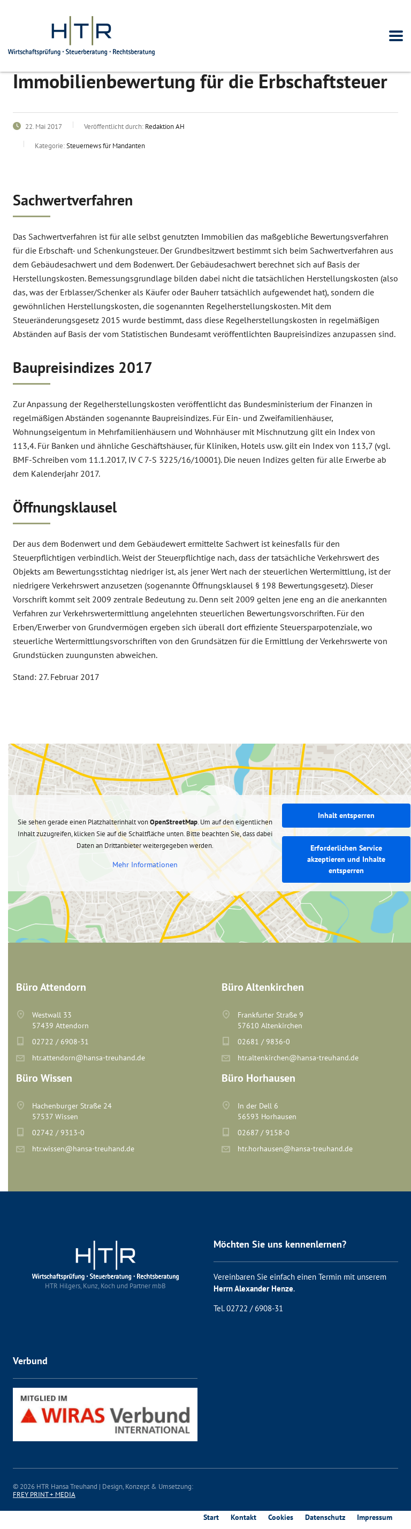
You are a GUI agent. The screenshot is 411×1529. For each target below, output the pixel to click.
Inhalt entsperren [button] (346, 815)
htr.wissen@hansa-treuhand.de (83, 1148)
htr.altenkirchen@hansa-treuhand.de (298, 1057)
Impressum (374, 1517)
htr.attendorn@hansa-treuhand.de (88, 1057)
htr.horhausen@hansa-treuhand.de (295, 1148)
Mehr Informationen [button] (145, 864)
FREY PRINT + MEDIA (44, 1494)
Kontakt (243, 1517)
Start (211, 1517)
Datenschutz (325, 1517)
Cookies (280, 1517)
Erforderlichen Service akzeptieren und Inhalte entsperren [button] (346, 859)
